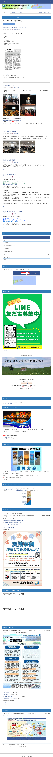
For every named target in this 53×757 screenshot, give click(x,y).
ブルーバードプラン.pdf (9, 741)
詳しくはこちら (8, 403)
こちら (12, 479)
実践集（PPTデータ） (9, 703)
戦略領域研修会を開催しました (11, 131)
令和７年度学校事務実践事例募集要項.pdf (13, 520)
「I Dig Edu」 (26, 383)
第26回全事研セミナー (9, 85)
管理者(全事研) (16, 29)
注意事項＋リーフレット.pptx (10, 698)
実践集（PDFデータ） (9, 705)
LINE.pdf (5, 350)
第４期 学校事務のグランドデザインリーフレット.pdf (16, 489)
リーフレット (7, 692)
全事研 (6, 1)
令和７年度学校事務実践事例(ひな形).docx (13, 522)
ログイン (49, 1)
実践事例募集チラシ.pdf (9, 527)
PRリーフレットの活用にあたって (12, 696)
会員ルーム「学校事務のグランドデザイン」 (20, 490)
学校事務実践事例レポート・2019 (12, 212)
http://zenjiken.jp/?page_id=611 (10, 184)
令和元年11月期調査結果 (10, 175)
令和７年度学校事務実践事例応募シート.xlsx (14, 525)
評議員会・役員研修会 (9, 160)
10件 (12, 24)
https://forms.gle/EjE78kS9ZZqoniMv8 (12, 120)
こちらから (6, 437)
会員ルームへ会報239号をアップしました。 (15, 27)
